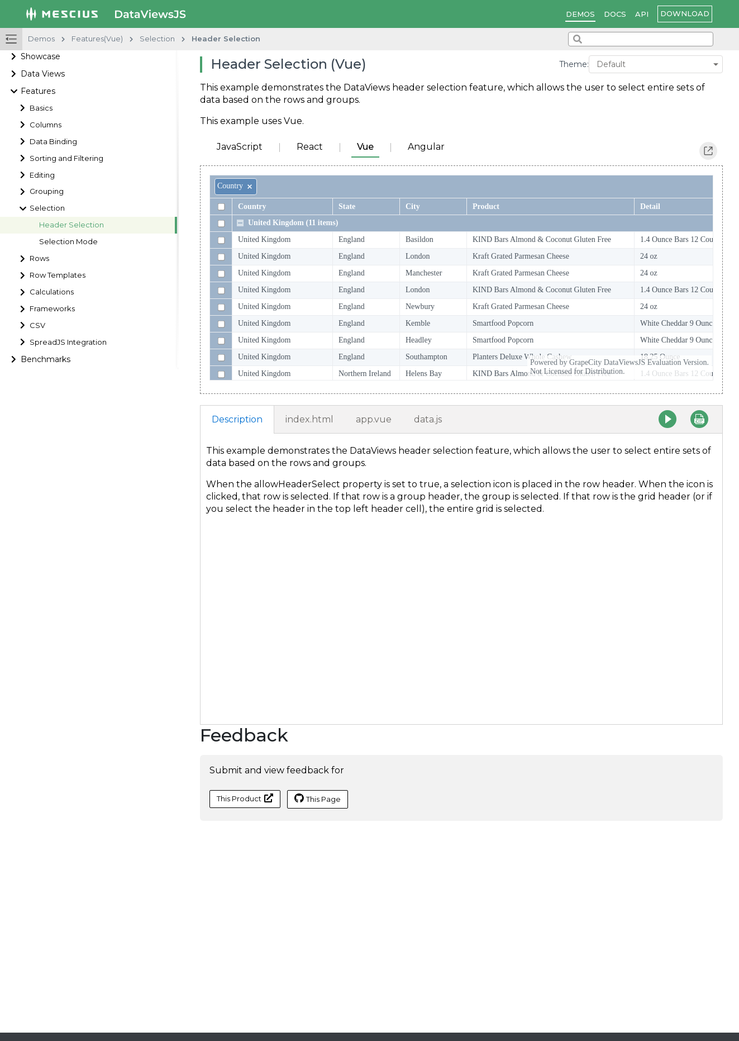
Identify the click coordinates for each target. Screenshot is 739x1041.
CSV (37, 325)
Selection (47, 208)
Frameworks (52, 309)
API (642, 13)
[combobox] (641, 39)
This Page (317, 798)
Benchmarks (45, 359)
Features (38, 91)
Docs (615, 13)
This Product (245, 798)
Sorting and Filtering (66, 158)
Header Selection (71, 225)
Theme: (574, 64)
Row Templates (57, 275)
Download (684, 13)
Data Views (43, 73)
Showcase (40, 56)
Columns (45, 125)
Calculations (52, 292)
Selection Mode (68, 241)
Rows (39, 258)
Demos (580, 13)
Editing (42, 175)
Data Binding (53, 141)
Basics (41, 108)
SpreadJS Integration (68, 342)
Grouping (47, 191)
